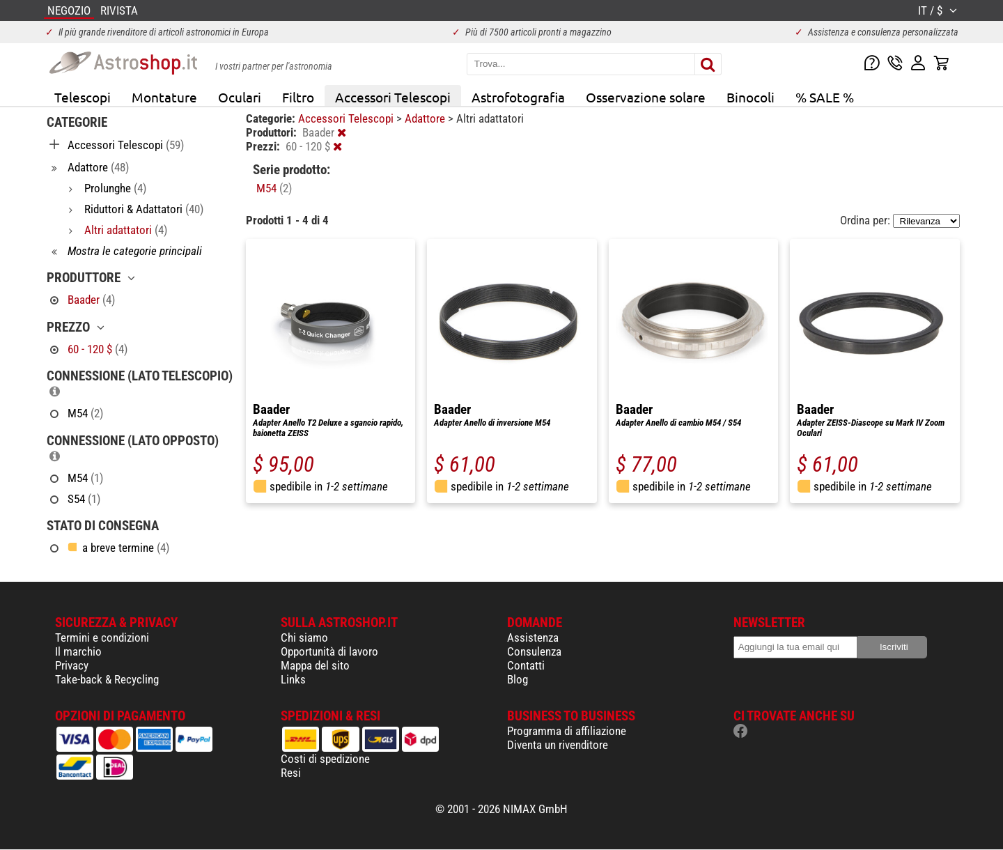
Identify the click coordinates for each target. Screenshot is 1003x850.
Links (293, 679)
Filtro (298, 96)
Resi (291, 773)
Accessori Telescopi (393, 96)
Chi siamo (304, 637)
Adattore (426, 118)
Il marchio (78, 651)
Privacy (71, 665)
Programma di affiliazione (566, 731)
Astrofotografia (518, 96)
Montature (164, 96)
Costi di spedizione (325, 759)
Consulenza (534, 651)
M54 (274, 188)
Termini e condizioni (102, 637)
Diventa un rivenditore (557, 745)
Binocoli (750, 96)
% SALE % (824, 96)
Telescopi (82, 96)
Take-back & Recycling (107, 679)
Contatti (526, 665)
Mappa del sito (315, 665)
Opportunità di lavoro (329, 651)
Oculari (239, 96)
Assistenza (533, 637)
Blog (517, 679)
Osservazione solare (646, 96)
